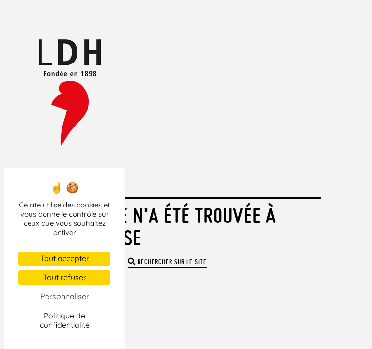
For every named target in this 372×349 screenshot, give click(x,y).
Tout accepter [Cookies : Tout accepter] (64, 258)
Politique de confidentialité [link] (65, 320)
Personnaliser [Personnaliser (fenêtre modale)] (64, 296)
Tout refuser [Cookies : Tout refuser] (64, 277)
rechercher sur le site (167, 262)
